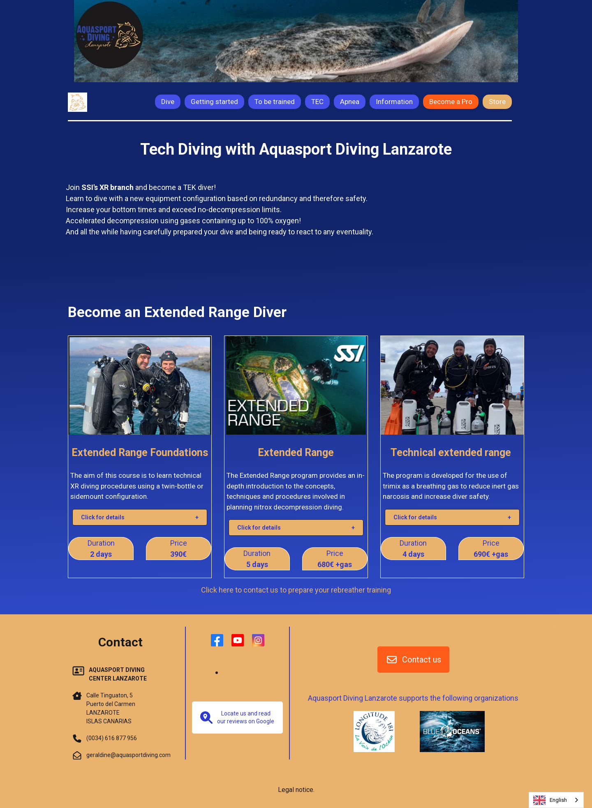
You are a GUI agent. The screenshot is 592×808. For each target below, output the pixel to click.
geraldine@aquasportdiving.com (128, 755)
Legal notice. (296, 790)
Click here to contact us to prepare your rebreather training (296, 590)
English (550, 800)
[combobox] (556, 800)
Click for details (103, 517)
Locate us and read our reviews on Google (237, 717)
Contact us (413, 659)
